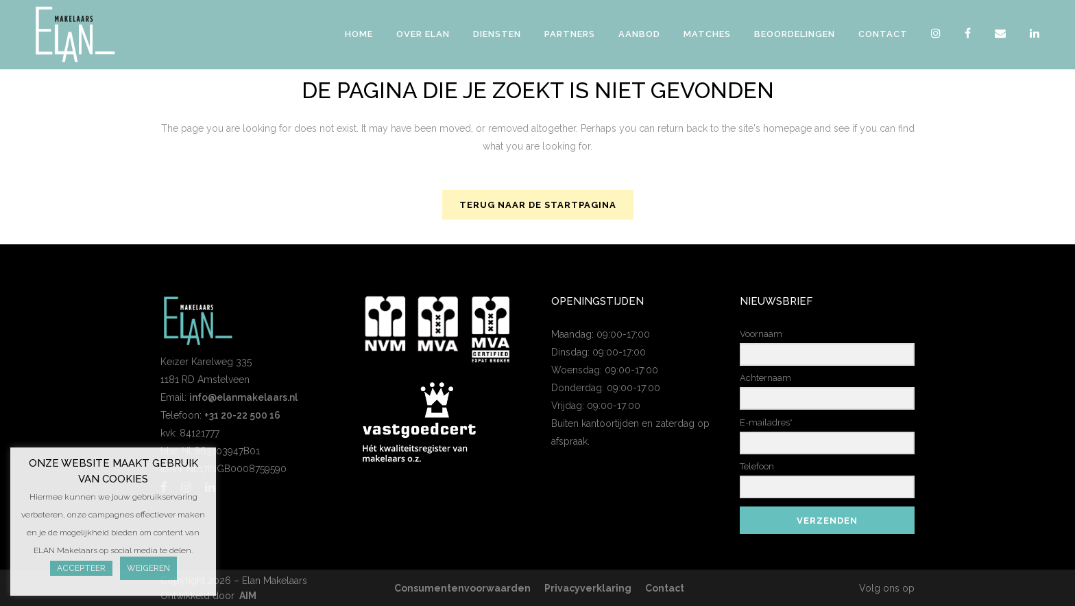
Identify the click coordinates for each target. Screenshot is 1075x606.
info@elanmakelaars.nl (243, 397)
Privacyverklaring (587, 588)
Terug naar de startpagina (537, 205)
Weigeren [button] (148, 568)
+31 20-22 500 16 (242, 415)
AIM (247, 595)
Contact (664, 588)
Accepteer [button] (81, 568)
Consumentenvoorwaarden (462, 588)
